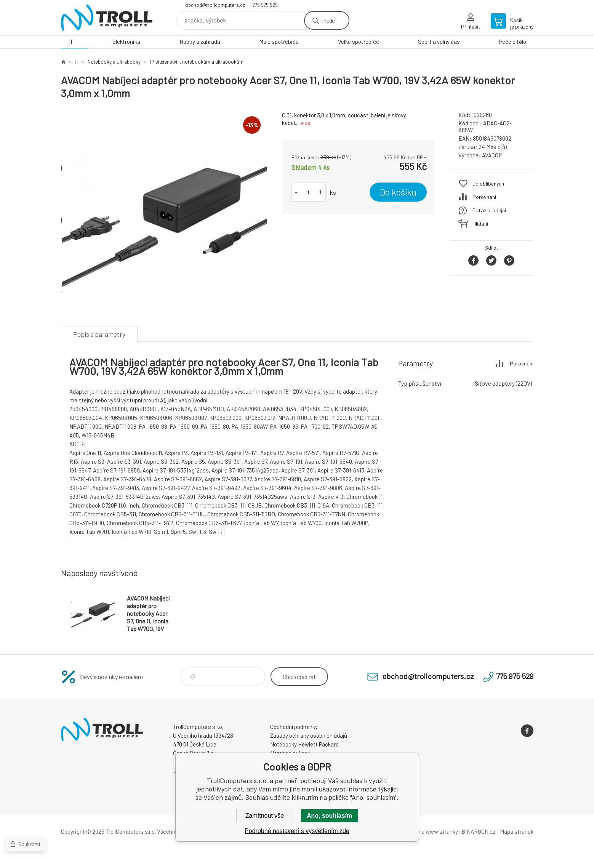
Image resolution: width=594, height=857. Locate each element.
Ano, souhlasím (329, 815)
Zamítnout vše (264, 815)
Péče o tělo (512, 41)
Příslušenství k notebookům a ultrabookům (196, 62)
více (306, 122)
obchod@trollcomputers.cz (215, 5)
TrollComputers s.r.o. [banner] (106, 17)
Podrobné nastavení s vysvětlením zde (297, 831)
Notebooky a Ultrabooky (114, 62)
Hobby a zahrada (199, 41)
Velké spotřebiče (358, 41)
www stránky (442, 831)
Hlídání (480, 223)
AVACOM (492, 155)
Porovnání (484, 197)
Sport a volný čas (439, 41)
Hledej (329, 20)
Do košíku (398, 192)
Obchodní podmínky (294, 726)
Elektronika (126, 41)
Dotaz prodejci (489, 210)
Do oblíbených (488, 183)
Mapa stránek (516, 831)
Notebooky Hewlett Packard (304, 744)
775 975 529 (265, 5)
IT (70, 41)
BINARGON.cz (478, 831)
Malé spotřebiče (279, 41)
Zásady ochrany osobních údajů (308, 735)
